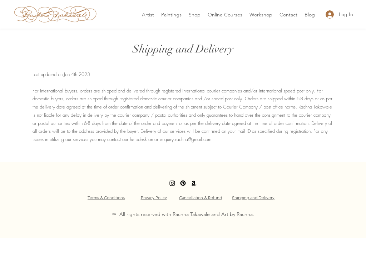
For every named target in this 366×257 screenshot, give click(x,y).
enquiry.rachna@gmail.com (185, 139)
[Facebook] (183, 183)
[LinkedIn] (172, 183)
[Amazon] (193, 183)
